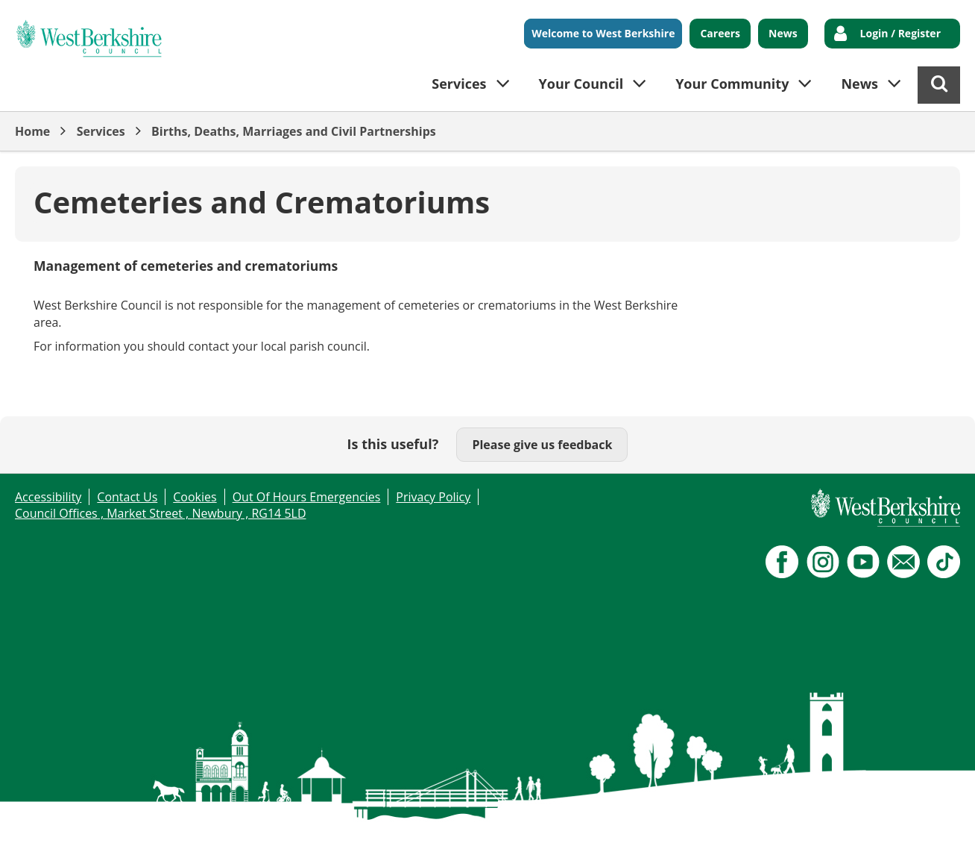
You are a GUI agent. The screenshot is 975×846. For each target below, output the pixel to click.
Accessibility (48, 497)
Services (101, 131)
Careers (720, 33)
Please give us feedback (542, 444)
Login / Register (900, 33)
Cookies (194, 497)
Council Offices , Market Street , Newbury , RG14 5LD (160, 513)
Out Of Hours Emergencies (307, 497)
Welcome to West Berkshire (603, 33)
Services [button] (459, 84)
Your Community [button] (732, 84)
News (783, 33)
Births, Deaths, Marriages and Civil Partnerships (293, 131)
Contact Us (127, 497)
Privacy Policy (433, 497)
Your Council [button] (581, 84)
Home (32, 131)
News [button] (859, 84)
